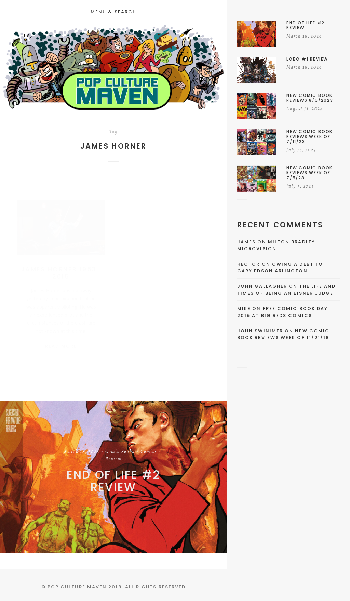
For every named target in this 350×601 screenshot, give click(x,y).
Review (113, 459)
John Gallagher (262, 286)
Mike (244, 308)
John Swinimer (260, 331)
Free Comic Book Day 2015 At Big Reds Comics (282, 312)
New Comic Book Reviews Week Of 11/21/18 (283, 334)
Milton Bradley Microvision (276, 245)
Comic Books (120, 452)
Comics (148, 452)
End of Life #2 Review (113, 481)
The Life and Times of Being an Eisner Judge (286, 289)
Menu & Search (115, 12)
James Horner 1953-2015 (61, 266)
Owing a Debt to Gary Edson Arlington (280, 267)
